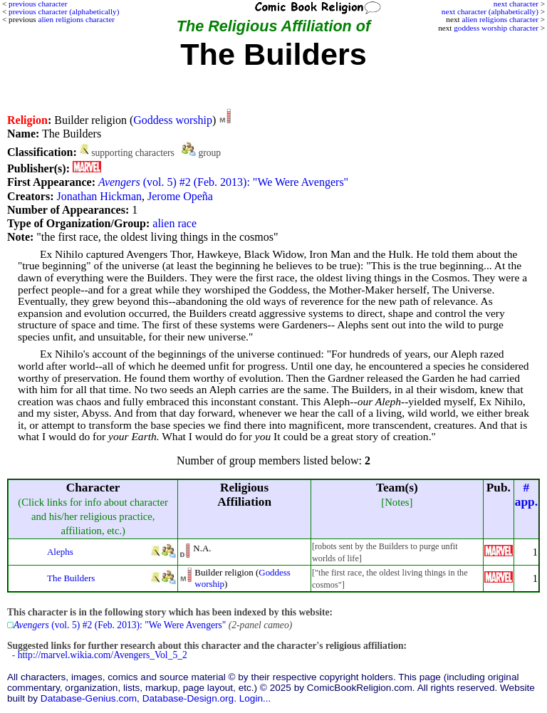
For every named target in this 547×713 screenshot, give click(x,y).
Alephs (60, 551)
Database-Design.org (188, 698)
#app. (526, 495)
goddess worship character (496, 28)
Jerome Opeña (180, 196)
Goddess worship (172, 120)
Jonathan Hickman (99, 196)
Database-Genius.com (89, 698)
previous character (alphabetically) (64, 11)
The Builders (71, 578)
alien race (174, 223)
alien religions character (500, 19)
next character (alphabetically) (490, 11)
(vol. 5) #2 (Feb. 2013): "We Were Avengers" (223, 182)
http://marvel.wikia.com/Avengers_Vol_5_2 (102, 655)
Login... (255, 698)
